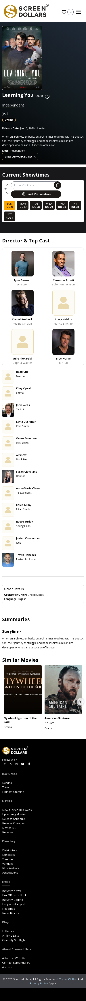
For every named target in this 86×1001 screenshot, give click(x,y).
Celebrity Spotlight (14, 940)
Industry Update (12, 899)
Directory (8, 841)
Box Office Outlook (14, 895)
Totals (5, 787)
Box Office (9, 774)
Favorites (64, 12)
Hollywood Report (13, 904)
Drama (9, 119)
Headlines (8, 908)
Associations (10, 872)
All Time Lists (10, 935)
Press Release (11, 913)
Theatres (7, 859)
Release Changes (13, 823)
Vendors (7, 863)
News (6, 881)
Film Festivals (10, 868)
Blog (5, 922)
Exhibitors (8, 854)
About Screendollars (16, 949)
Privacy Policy (39, 983)
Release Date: (11, 128)
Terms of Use (68, 979)
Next (80, 702)
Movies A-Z (9, 828)
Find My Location (36, 194)
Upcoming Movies (14, 814)
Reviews (7, 832)
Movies (7, 800)
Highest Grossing (13, 792)
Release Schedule (13, 819)
